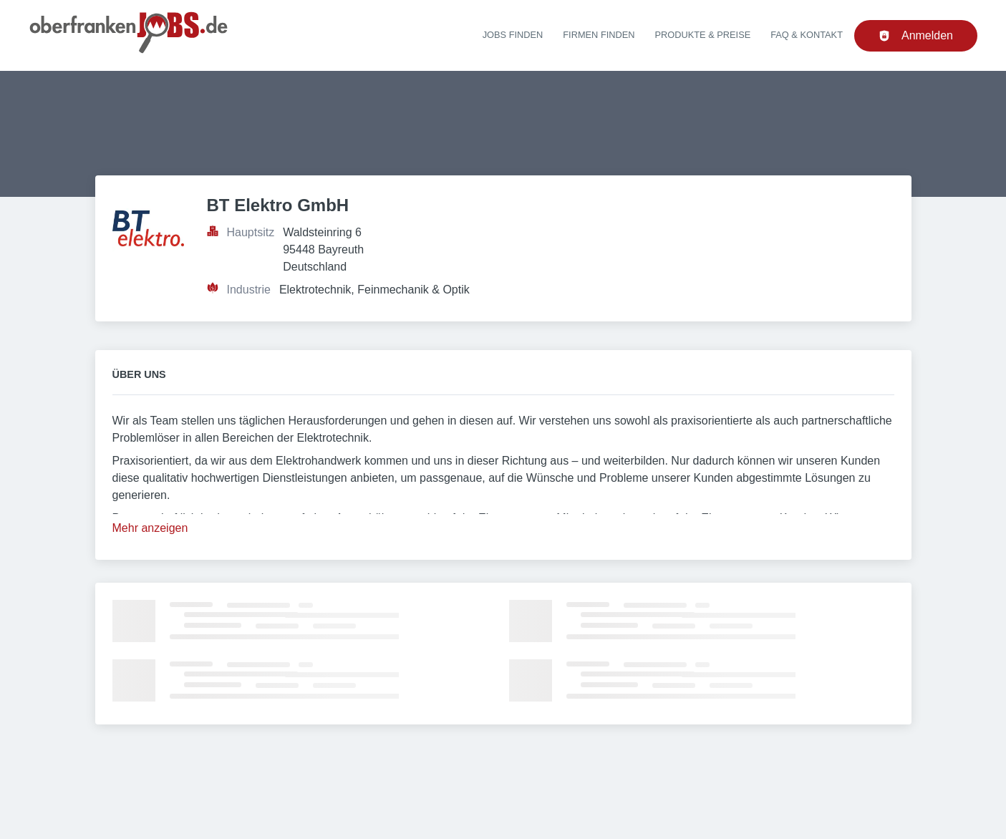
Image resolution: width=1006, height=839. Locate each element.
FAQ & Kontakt (806, 34)
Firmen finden (598, 34)
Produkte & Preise (703, 34)
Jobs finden (513, 34)
